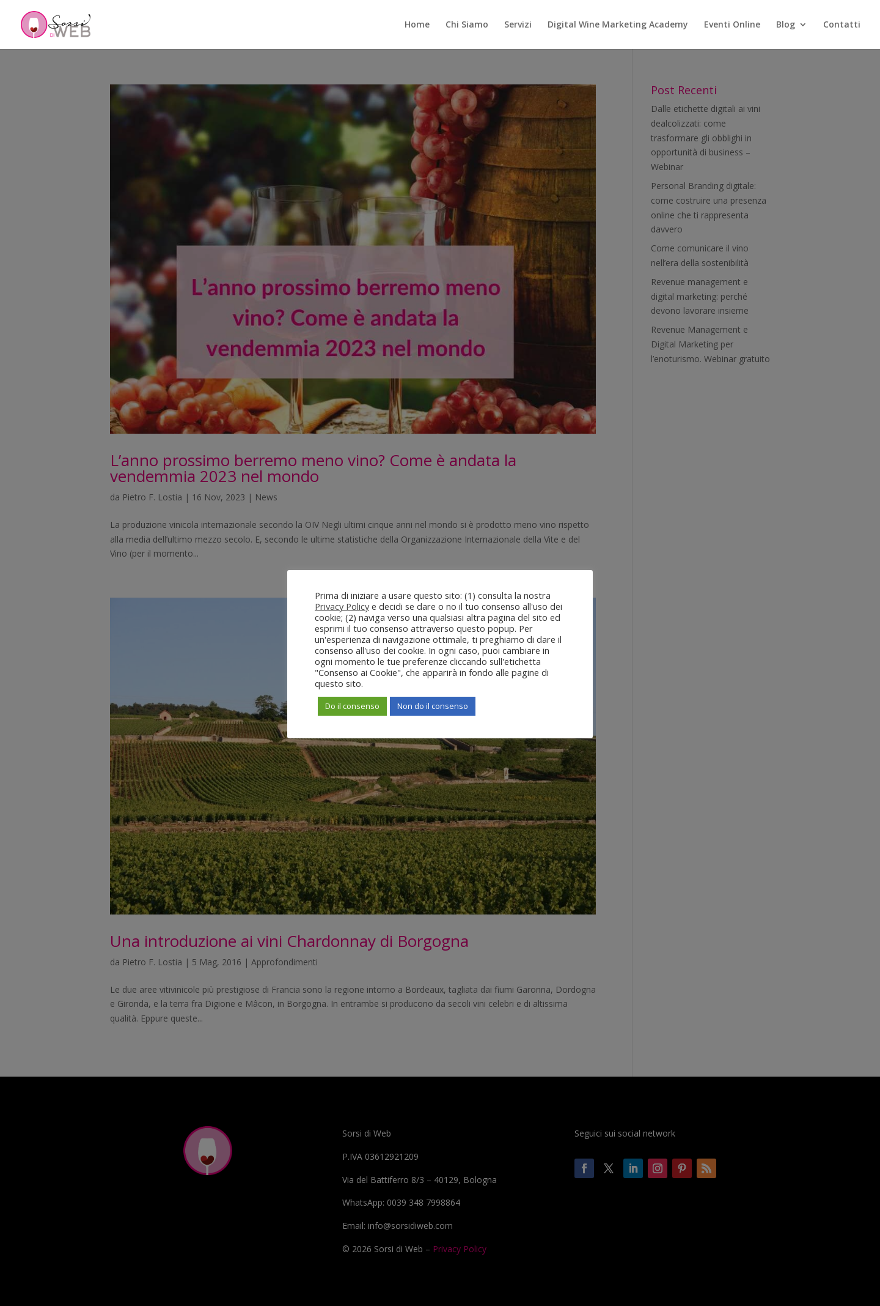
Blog (785, 25)
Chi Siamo (467, 25)
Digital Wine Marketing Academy (618, 25)
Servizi (518, 25)
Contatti (841, 25)
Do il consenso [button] (352, 705)
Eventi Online (732, 25)
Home (417, 25)
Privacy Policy (342, 606)
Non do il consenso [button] (432, 705)
